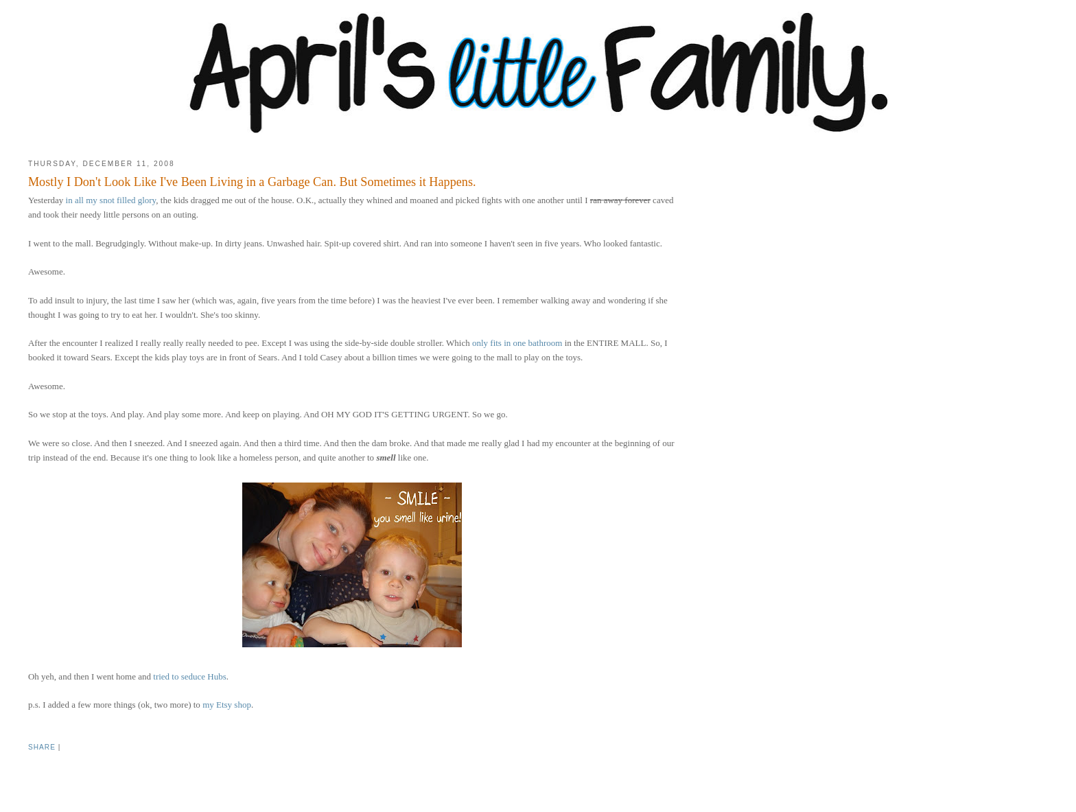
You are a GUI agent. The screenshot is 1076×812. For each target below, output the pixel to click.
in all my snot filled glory (111, 200)
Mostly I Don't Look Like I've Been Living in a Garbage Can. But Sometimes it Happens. (252, 182)
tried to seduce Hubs (189, 676)
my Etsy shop (226, 704)
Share (42, 747)
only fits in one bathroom (517, 343)
